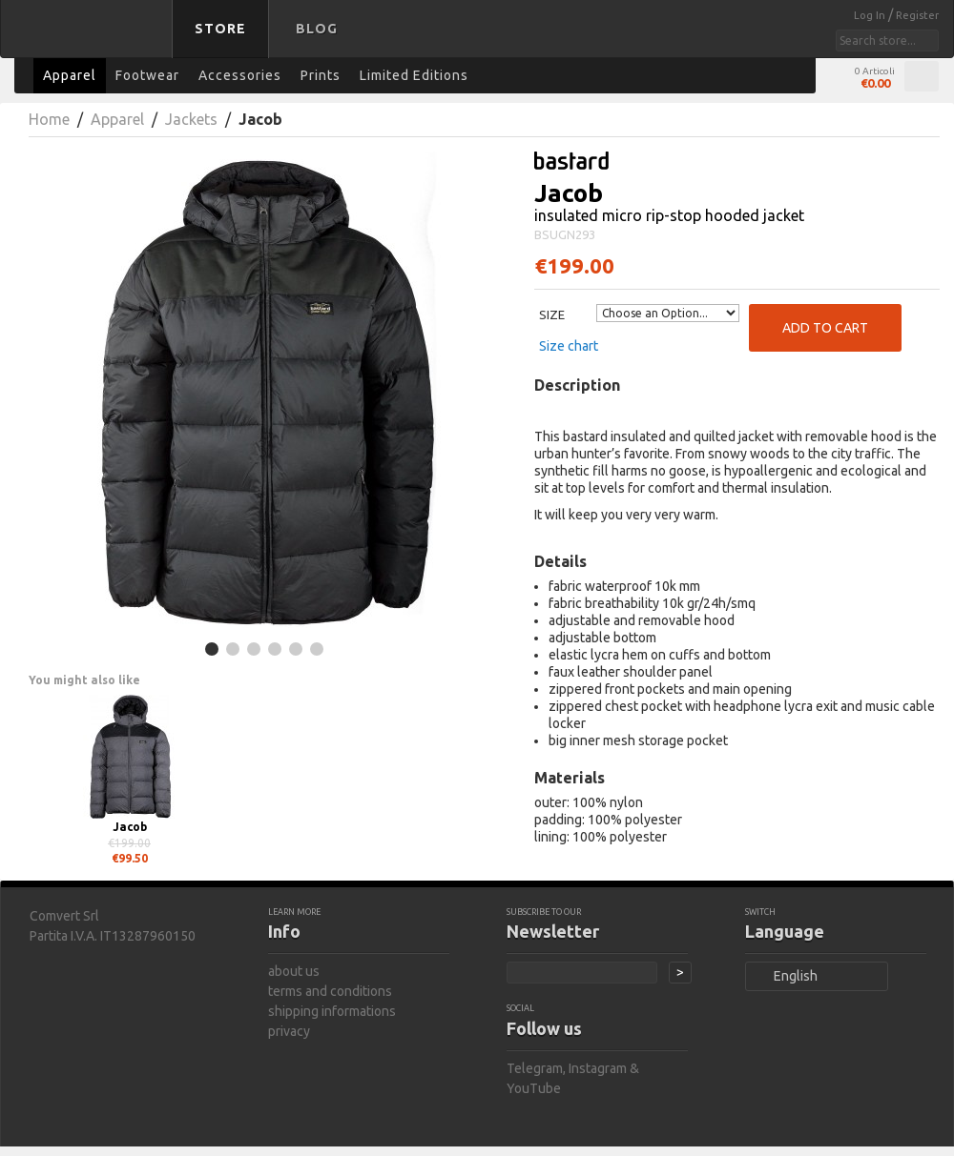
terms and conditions (330, 991)
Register (917, 15)
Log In (871, 15)
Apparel (117, 119)
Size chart (568, 346)
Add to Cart (825, 327)
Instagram (598, 1068)
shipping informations (332, 1011)
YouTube (534, 1088)
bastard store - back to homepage (90, 41)
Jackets (191, 119)
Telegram (535, 1068)
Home (49, 119)
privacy (289, 1031)
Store (220, 28)
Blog (317, 28)
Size (552, 314)
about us (294, 971)
